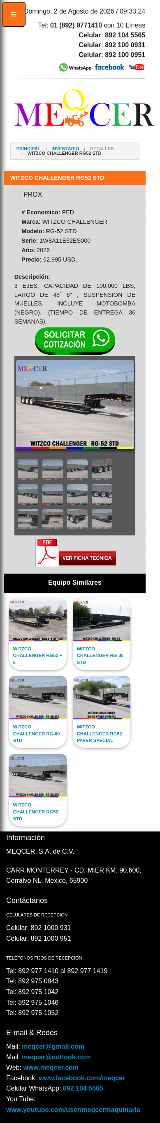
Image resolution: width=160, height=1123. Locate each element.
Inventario (65, 149)
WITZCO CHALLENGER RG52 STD (65, 153)
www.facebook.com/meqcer (82, 1078)
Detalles (102, 149)
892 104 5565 (83, 1088)
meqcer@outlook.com (56, 1057)
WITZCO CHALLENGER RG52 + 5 (38, 655)
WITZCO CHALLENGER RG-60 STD (36, 733)
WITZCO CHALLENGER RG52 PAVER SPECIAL (99, 733)
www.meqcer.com (51, 1067)
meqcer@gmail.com (53, 1046)
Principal (28, 149)
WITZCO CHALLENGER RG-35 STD (100, 655)
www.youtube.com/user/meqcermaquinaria (73, 1109)
